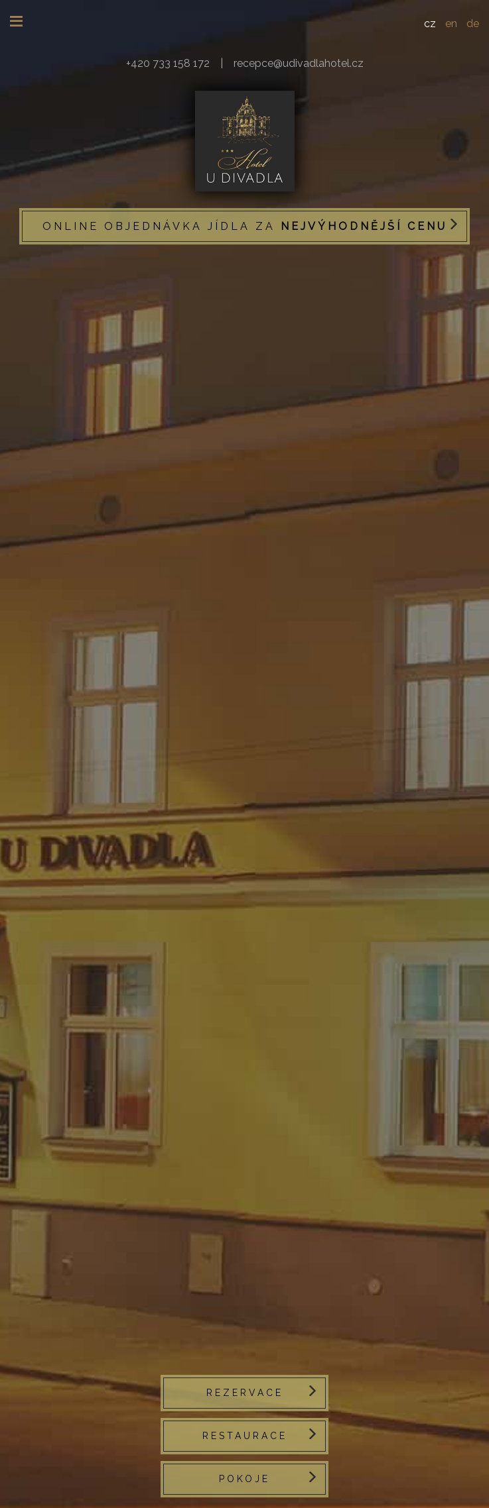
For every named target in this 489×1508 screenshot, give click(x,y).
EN (451, 23)
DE (472, 23)
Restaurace (244, 1435)
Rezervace (244, 1392)
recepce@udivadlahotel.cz (299, 63)
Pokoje (244, 1479)
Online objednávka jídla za (244, 226)
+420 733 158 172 (168, 63)
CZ (430, 23)
